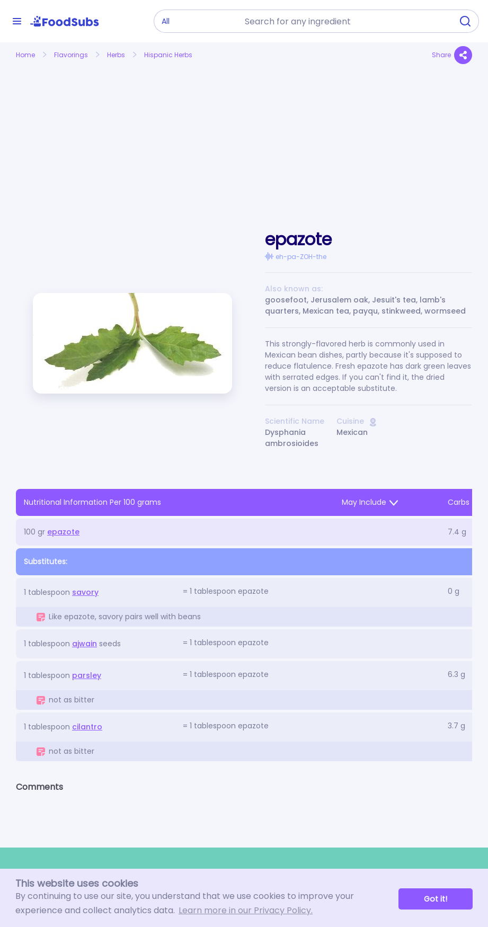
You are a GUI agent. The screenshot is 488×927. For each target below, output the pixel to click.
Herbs (116, 54)
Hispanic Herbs (168, 54)
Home (25, 54)
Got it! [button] (435, 899)
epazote (63, 532)
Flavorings (71, 54)
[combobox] (345, 21)
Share (452, 55)
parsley (86, 675)
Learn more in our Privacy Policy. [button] (246, 910)
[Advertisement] (86, 134)
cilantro (87, 726)
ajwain (84, 643)
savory (85, 592)
